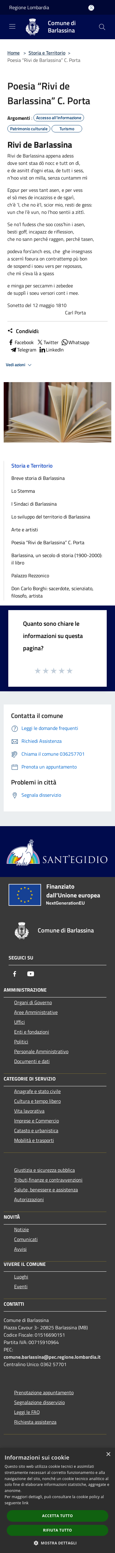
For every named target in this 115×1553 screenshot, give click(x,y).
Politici (21, 1041)
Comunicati (26, 1239)
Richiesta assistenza (35, 1422)
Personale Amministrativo (41, 1051)
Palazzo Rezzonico (30, 575)
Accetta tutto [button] (57, 1515)
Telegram (23, 349)
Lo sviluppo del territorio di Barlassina (50, 516)
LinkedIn (51, 349)
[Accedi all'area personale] (91, 8)
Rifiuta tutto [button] (57, 1530)
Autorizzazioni (29, 1199)
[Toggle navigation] (12, 26)
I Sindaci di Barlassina (34, 503)
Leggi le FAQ (27, 1412)
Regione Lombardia (29, 7)
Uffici (19, 1022)
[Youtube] (31, 974)
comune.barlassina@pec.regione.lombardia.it (52, 1357)
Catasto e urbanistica (36, 1130)
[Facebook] (15, 974)
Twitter (47, 342)
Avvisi (20, 1249)
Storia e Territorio (47, 52)
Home (13, 52)
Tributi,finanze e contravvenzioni (48, 1179)
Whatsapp (75, 342)
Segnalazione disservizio (39, 1402)
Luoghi (21, 1276)
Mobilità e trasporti (34, 1140)
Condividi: (23, 331)
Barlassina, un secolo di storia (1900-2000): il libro (56, 559)
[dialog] (57, 1500)
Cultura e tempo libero (37, 1101)
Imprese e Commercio (36, 1120)
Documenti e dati (32, 1061)
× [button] (108, 1454)
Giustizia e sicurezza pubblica (44, 1170)
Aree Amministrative (36, 1012)
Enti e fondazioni (31, 1031)
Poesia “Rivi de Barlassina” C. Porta (47, 542)
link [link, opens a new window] (25, 1503)
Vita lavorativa (29, 1110)
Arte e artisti (24, 529)
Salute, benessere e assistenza (46, 1189)
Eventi (21, 1286)
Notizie (21, 1229)
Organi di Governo (33, 1002)
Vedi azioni (19, 365)
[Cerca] (102, 27)
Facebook (20, 342)
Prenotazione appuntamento (44, 1392)
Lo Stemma (23, 491)
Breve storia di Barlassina (38, 478)
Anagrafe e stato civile (37, 1091)
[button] (57, 1543)
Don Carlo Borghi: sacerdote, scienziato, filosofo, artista (52, 592)
